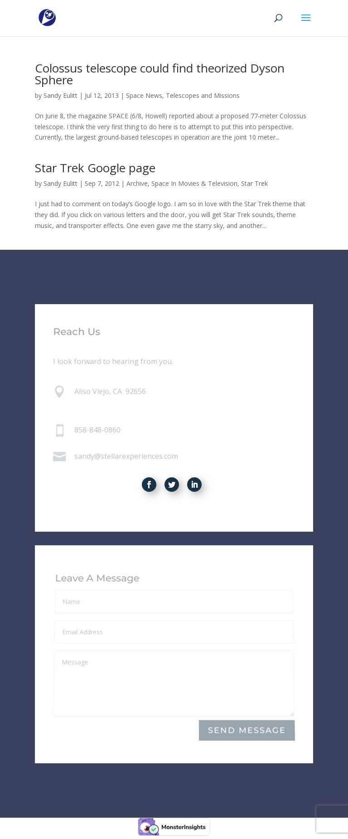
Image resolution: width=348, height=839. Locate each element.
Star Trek (254, 183)
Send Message (247, 730)
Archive (137, 183)
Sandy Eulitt (60, 95)
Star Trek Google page (95, 168)
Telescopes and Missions (203, 95)
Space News (144, 95)
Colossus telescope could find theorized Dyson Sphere (160, 74)
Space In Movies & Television (194, 183)
